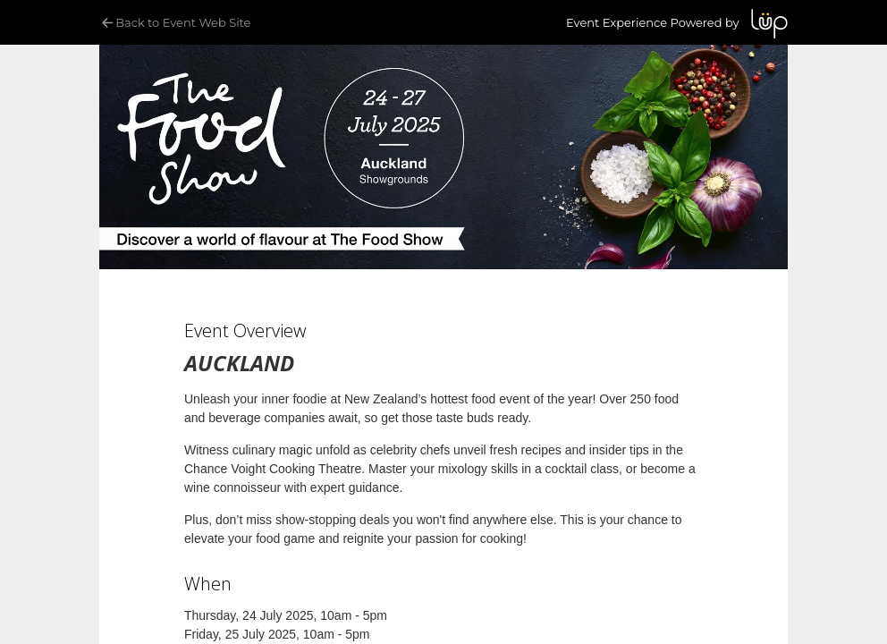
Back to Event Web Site (174, 22)
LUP (769, 23)
